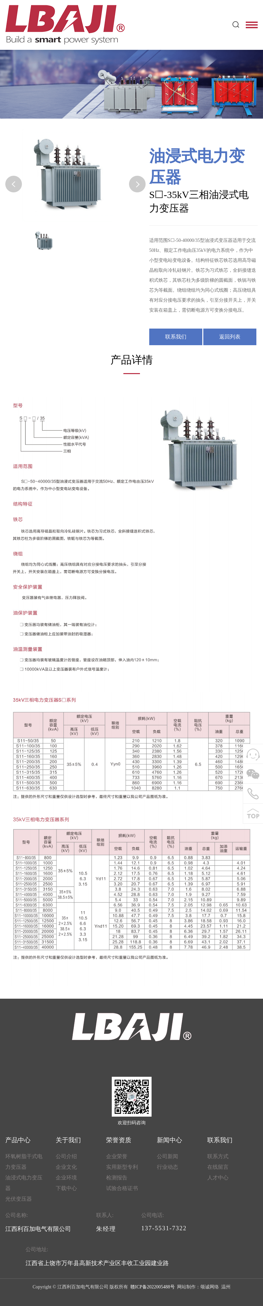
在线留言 (218, 1167)
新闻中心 (169, 1140)
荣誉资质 (118, 1140)
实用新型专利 (122, 1167)
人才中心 (218, 1177)
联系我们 (175, 337)
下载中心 (66, 1188)
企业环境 (66, 1177)
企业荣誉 (116, 1156)
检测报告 (116, 1177)
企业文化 (66, 1167)
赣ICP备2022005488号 (152, 1286)
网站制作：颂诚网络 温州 (203, 1286)
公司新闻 (167, 1156)
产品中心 (18, 1140)
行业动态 (167, 1167)
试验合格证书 (122, 1188)
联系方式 (218, 1156)
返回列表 (229, 337)
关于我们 (68, 1140)
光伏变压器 (18, 1199)
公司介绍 (66, 1156)
